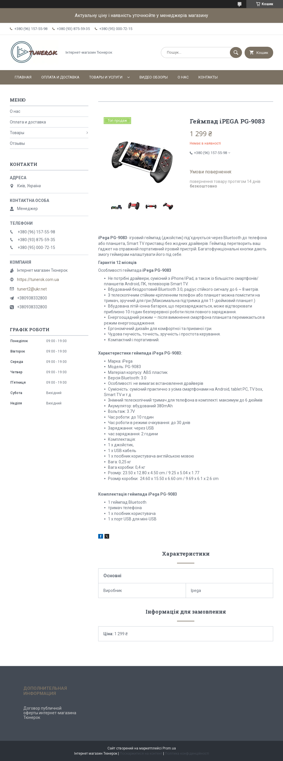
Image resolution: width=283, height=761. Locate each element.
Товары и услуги (105, 77)
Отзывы (17, 143)
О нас (183, 77)
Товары (17, 132)
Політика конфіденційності (187, 753)
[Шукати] (236, 52)
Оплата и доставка (60, 77)
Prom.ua (169, 748)
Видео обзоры (153, 77)
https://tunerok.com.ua (38, 279)
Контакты (208, 77)
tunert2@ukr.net (32, 289)
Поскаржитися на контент (141, 753)
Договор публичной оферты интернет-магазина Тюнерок (49, 713)
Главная (23, 77)
